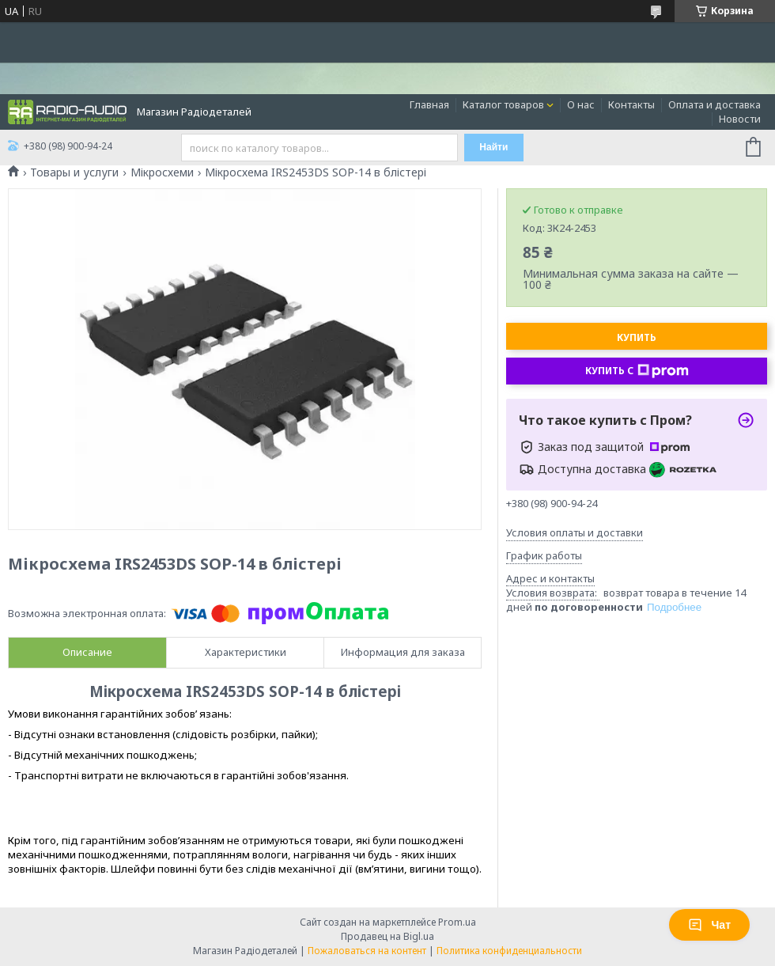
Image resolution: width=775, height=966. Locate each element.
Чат (709, 925)
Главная (429, 104)
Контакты (631, 104)
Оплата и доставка (714, 104)
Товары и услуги (74, 172)
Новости (740, 119)
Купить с (637, 371)
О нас (581, 104)
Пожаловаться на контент (367, 950)
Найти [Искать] (493, 147)
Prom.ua (457, 922)
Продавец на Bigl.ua (387, 936)
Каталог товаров (503, 104)
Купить (636, 337)
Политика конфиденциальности (509, 950)
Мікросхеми (162, 172)
